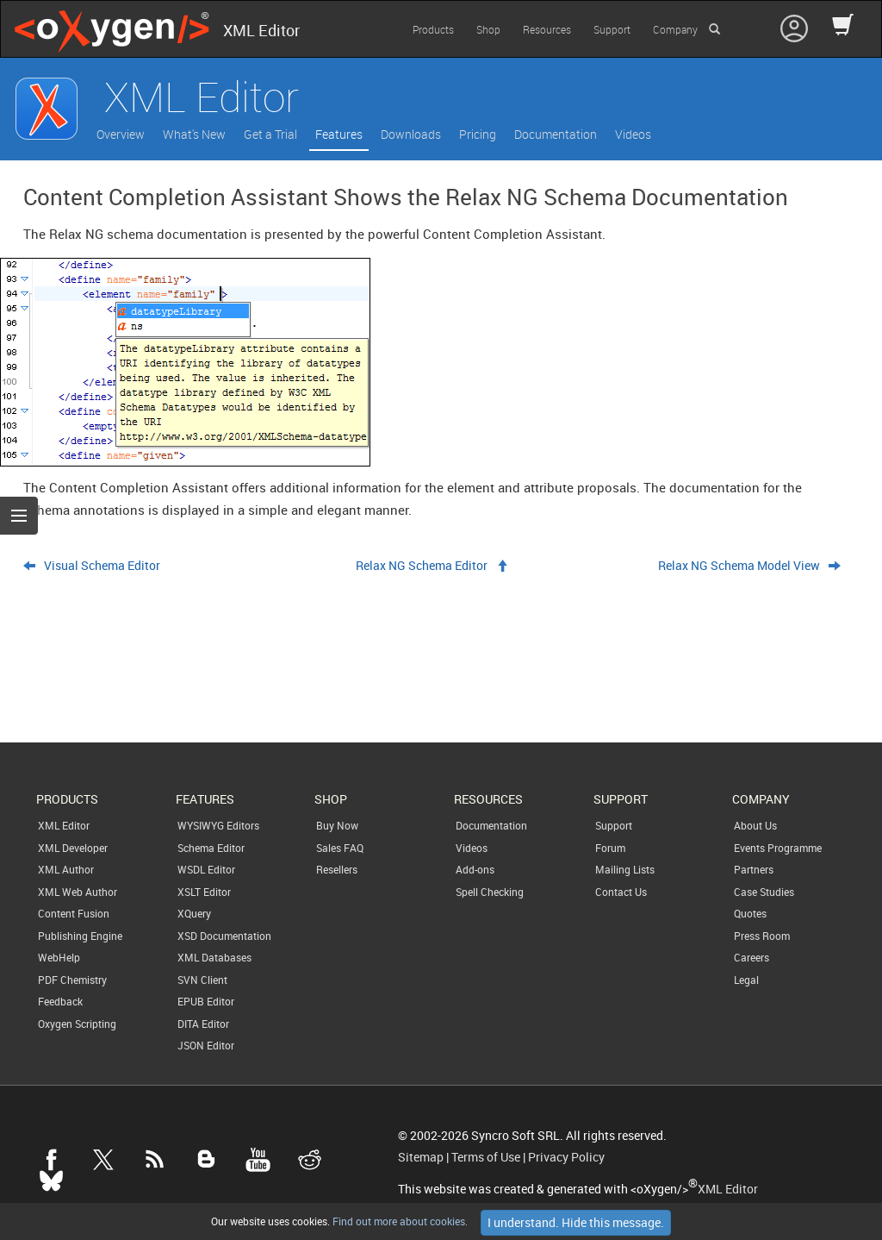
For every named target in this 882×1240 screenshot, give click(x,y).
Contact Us (621, 892)
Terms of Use (485, 1157)
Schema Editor (211, 848)
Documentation (555, 134)
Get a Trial (270, 134)
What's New (194, 134)
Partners (753, 869)
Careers (751, 957)
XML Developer (73, 848)
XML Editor (64, 825)
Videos (633, 134)
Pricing (477, 134)
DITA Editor (203, 1023)
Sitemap (421, 1157)
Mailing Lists (625, 869)
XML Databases (214, 957)
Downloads (411, 134)
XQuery (194, 913)
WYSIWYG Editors (218, 825)
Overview (120, 134)
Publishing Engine (80, 936)
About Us (755, 825)
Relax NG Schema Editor (422, 565)
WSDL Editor (206, 869)
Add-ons (475, 869)
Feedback (60, 1001)
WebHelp (59, 957)
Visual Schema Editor (102, 565)
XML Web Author (77, 892)
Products (433, 29)
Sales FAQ (339, 848)
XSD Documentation (224, 936)
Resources (547, 29)
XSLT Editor (204, 892)
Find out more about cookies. (399, 1221)
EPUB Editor (205, 1001)
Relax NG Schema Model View (739, 565)
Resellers (336, 869)
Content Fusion (73, 913)
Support (611, 29)
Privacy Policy (566, 1157)
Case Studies (764, 892)
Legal (746, 979)
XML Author (66, 869)
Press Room (762, 936)
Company (675, 29)
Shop (488, 29)
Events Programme (778, 848)
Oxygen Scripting (77, 1023)
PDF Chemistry (72, 979)
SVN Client (202, 979)
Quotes (750, 913)
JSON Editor (205, 1045)
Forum (610, 848)
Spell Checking (490, 892)
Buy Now (337, 825)
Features (339, 134)
